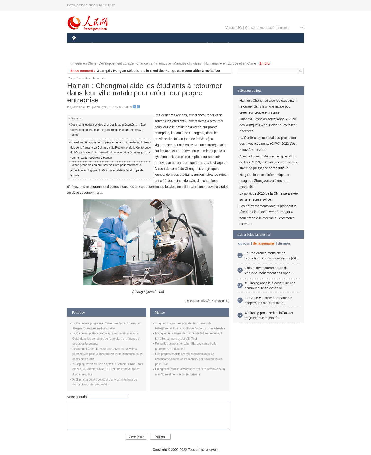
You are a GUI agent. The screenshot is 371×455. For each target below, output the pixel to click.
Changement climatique (153, 63)
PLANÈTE (226, 45)
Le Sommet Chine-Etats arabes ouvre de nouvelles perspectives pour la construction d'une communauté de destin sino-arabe (107, 354)
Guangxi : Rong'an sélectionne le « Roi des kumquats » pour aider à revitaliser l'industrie (268, 125)
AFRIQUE (142, 45)
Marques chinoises (187, 63)
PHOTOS (81, 54)
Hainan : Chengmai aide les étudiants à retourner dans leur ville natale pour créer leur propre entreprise (268, 106)
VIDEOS (101, 54)
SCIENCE (163, 45)
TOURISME (265, 45)
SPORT (245, 45)
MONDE (122, 45)
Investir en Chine (83, 63)
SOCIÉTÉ (205, 45)
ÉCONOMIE (100, 45)
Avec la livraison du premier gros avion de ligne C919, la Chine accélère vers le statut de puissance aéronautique (268, 162)
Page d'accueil (77, 78)
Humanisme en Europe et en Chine (230, 63)
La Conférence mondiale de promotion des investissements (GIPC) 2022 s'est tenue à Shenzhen (267, 143)
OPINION (287, 45)
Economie (99, 78)
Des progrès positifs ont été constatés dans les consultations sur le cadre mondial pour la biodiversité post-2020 (189, 359)
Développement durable (116, 63)
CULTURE (184, 45)
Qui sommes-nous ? (260, 28)
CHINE (80, 45)
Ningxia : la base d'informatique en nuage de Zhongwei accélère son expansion (264, 180)
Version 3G (233, 28)
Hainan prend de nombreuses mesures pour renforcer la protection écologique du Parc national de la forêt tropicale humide (107, 170)
